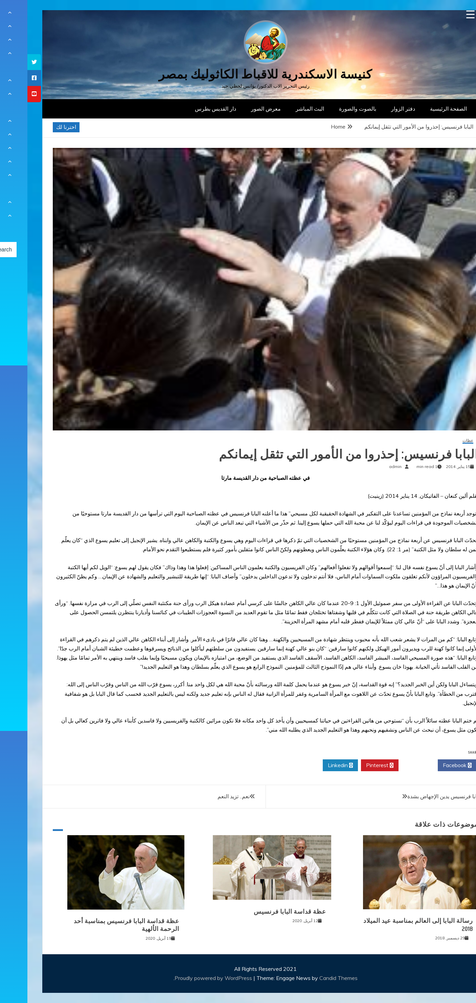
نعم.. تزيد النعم (206, 796)
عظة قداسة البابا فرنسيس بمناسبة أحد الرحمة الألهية (99, 925)
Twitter (390, 765)
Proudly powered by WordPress (186, 978)
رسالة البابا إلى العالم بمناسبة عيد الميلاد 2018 (391, 924)
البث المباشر (282, 108)
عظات (440, 441)
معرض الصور (238, 108)
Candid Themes (311, 978)
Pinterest (352, 765)
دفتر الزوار (376, 108)
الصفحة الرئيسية (421, 108)
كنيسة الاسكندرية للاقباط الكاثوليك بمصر (238, 74)
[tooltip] (7, 62)
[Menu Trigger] (443, 14)
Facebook (429, 765)
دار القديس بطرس (188, 108)
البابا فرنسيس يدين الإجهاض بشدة (417, 796)
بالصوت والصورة (330, 108)
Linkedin (312, 765)
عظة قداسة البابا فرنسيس (262, 911)
